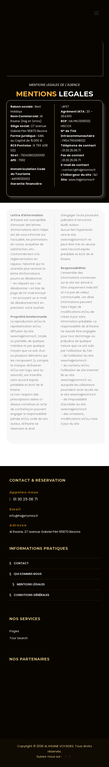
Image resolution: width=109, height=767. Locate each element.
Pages (14, 631)
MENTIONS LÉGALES (31, 584)
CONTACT (21, 563)
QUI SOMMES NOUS (28, 574)
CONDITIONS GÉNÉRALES (31, 595)
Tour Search (18, 638)
